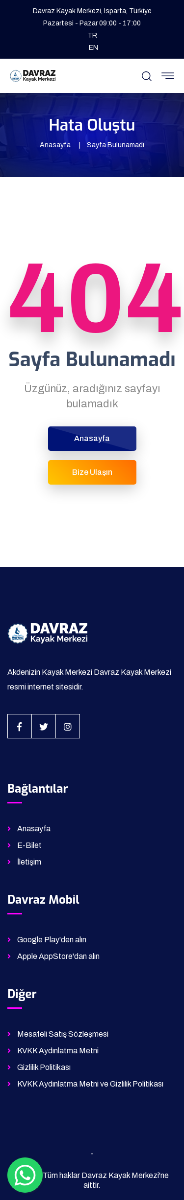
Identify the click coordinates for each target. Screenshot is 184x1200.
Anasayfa (55, 145)
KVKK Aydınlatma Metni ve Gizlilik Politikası (90, 1084)
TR (92, 35)
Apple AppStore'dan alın (58, 956)
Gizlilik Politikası (44, 1067)
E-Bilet (29, 845)
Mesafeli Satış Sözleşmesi (62, 1034)
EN (93, 47)
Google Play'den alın (51, 939)
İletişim (29, 862)
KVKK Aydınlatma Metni (58, 1050)
